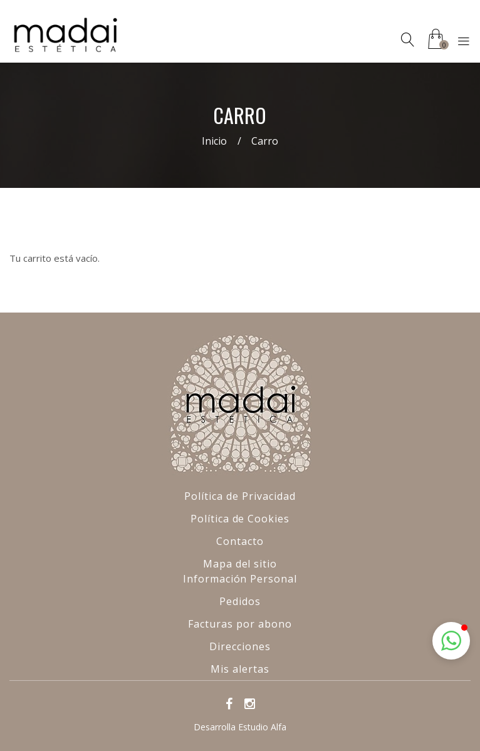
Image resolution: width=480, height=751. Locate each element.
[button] (451, 641)
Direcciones (240, 646)
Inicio (214, 141)
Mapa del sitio (240, 564)
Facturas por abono (239, 624)
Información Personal (240, 579)
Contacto (240, 541)
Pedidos (240, 601)
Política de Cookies (240, 519)
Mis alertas (240, 669)
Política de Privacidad (239, 496)
